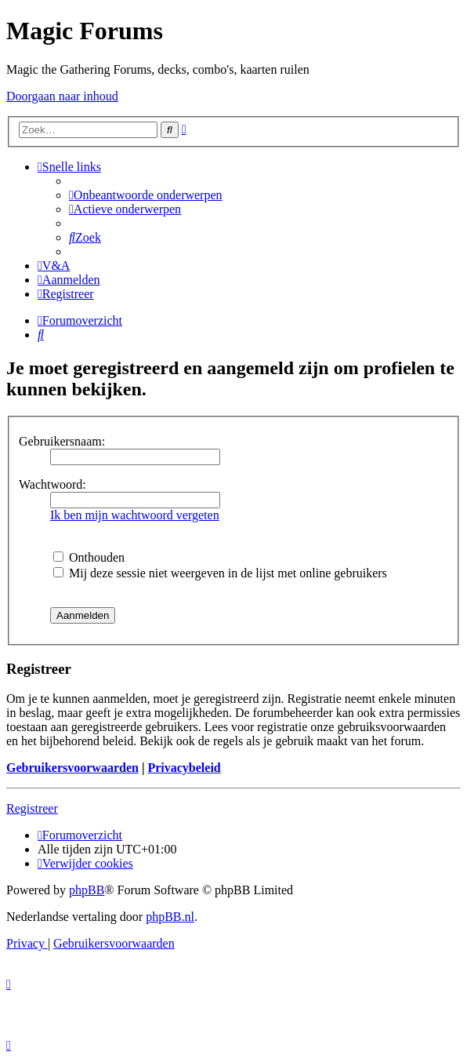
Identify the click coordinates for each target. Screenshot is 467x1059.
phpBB (86, 890)
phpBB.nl (170, 916)
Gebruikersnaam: (62, 441)
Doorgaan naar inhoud (62, 96)
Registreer (32, 808)
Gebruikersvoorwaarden (72, 767)
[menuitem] (146, 195)
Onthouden (89, 557)
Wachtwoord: (52, 484)
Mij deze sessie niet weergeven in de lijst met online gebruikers (220, 573)
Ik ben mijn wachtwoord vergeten (134, 515)
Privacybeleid (183, 767)
